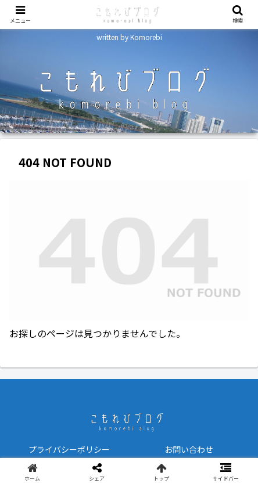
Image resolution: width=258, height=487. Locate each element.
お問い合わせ (188, 449)
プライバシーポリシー (69, 449)
